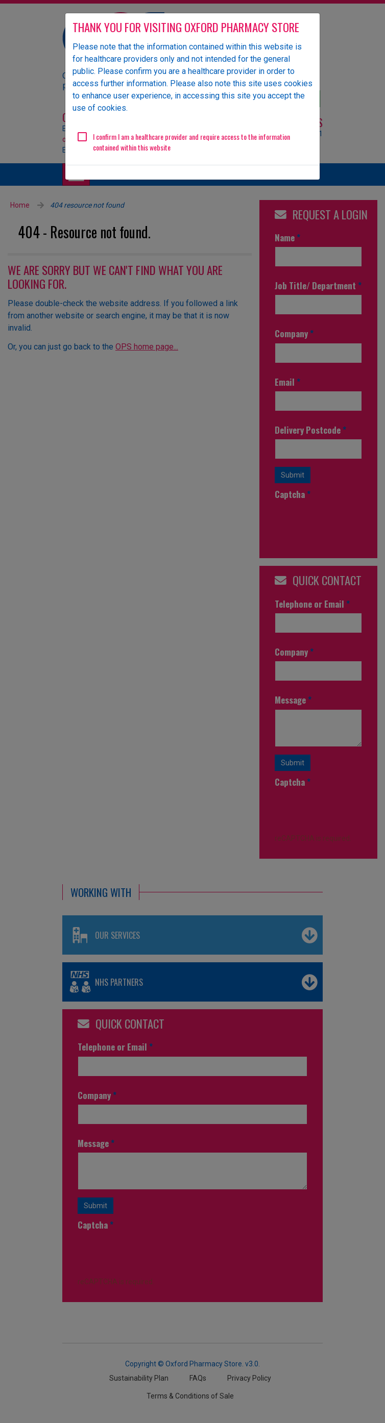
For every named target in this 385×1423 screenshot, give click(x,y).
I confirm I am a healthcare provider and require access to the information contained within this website (191, 142)
